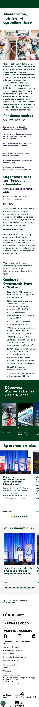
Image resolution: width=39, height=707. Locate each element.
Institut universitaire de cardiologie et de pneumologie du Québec (17, 144)
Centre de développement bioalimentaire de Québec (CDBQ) (17, 169)
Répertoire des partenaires (14, 657)
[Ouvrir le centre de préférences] (3, 703)
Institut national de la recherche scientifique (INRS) (16, 154)
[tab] (12, 516)
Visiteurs (7, 671)
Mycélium (8, 204)
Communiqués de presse (13, 650)
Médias (6, 668)
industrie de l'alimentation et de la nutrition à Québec (17, 271)
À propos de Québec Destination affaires (16, 643)
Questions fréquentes (12, 647)
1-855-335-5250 (16, 623)
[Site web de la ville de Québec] (19, 695)
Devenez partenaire (11, 660)
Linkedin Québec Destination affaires (34, 636)
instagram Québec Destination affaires (19, 636)
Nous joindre (8, 654)
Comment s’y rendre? (11, 684)
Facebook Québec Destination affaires (5, 636)
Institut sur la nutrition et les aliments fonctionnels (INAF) (15, 128)
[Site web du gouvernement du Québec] (31, 697)
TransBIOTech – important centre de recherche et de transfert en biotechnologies (17, 136)
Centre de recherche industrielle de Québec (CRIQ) (17, 162)
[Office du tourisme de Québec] (7, 696)
